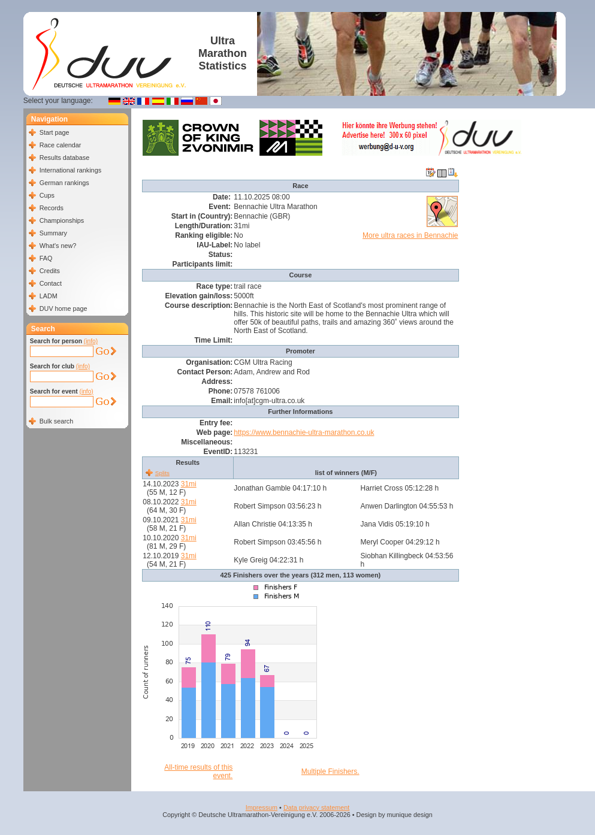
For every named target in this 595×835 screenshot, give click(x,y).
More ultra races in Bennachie (410, 235)
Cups (47, 195)
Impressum (261, 807)
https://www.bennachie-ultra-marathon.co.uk (304, 432)
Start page (55, 132)
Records (52, 207)
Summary (53, 233)
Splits (162, 473)
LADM (49, 295)
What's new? (58, 245)
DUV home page (63, 308)
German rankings (64, 182)
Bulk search (56, 421)
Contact (51, 283)
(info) (91, 341)
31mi (189, 484)
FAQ (46, 258)
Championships (62, 220)
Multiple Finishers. (330, 771)
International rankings (70, 170)
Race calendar (60, 145)
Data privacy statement (316, 807)
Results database (64, 157)
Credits (50, 270)
